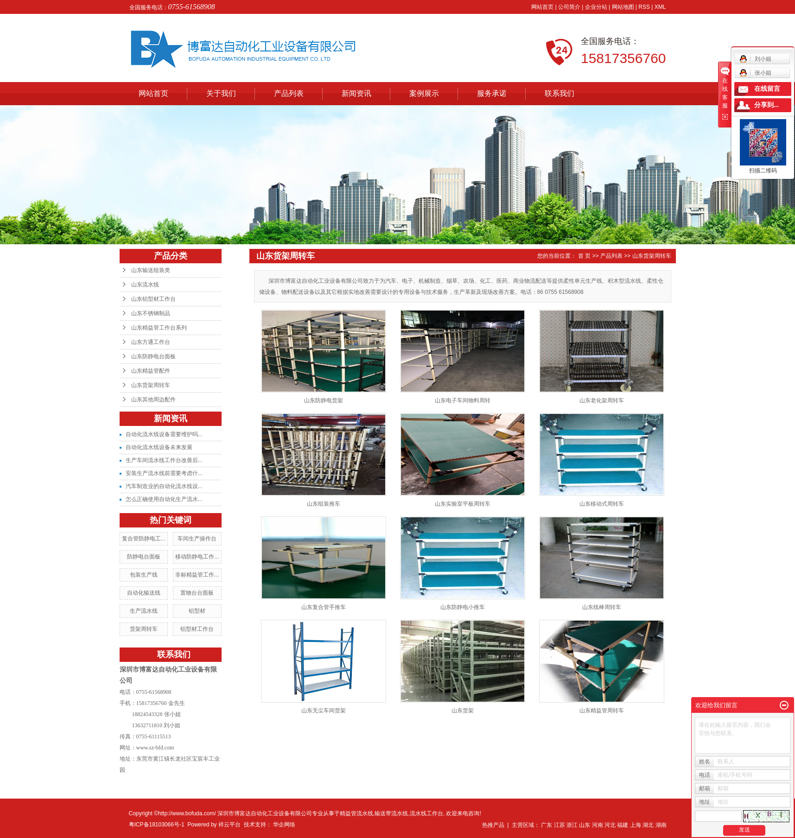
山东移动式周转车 (601, 504)
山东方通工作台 (150, 342)
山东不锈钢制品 (150, 313)
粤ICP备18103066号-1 (156, 824)
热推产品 (493, 825)
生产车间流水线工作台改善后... (164, 460)
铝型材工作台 (197, 629)
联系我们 (559, 93)
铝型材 (197, 611)
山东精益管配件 (150, 371)
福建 (622, 825)
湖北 (648, 825)
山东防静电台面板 (153, 356)
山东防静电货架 (323, 400)
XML (660, 7)
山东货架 (463, 710)
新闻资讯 (356, 93)
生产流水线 (144, 611)
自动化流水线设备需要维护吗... (164, 434)
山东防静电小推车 (462, 607)
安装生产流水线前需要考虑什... (164, 473)
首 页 (584, 256)
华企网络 (284, 824)
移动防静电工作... (197, 556)
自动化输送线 (143, 593)
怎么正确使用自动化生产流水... (164, 499)
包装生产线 (144, 574)
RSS (644, 7)
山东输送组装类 (150, 270)
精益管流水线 (356, 813)
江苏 (559, 825)
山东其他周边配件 (153, 399)
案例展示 (424, 93)
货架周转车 (144, 629)
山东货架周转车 (150, 385)
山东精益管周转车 (601, 710)
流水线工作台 (426, 813)
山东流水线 (145, 284)
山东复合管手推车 (323, 607)
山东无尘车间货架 (323, 710)
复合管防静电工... (143, 538)
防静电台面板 (143, 556)
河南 (597, 825)
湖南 (661, 825)
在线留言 (767, 88)
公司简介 (569, 7)
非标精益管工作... (197, 574)
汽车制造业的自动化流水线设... (164, 486)
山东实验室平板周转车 (462, 504)
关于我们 (221, 93)
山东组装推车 (323, 504)
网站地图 (623, 7)
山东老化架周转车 (601, 400)
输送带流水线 (391, 813)
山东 (584, 825)
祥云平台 (229, 824)
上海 (635, 825)
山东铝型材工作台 (153, 299)
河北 (610, 825)
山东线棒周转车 (601, 607)
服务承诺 (492, 93)
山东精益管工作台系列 (159, 327)
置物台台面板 (197, 593)
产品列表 (289, 93)
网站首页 (542, 7)
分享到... (766, 105)
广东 (546, 825)
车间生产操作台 (197, 538)
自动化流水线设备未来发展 (159, 447)
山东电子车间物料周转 (462, 400)
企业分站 (596, 7)
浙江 (572, 825)
